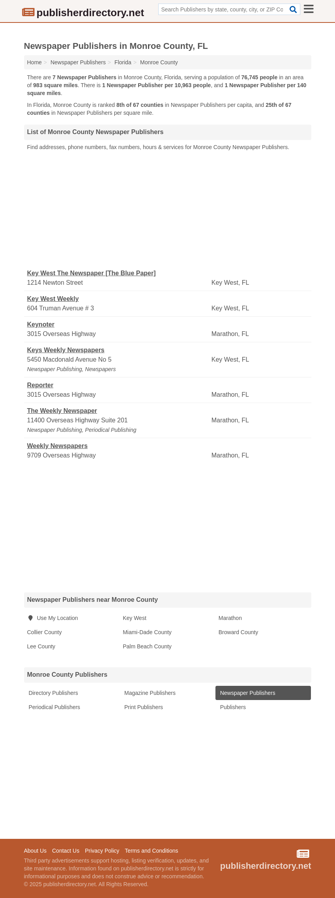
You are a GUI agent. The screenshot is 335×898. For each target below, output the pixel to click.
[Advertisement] (167, 210)
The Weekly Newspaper (62, 410)
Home (34, 62)
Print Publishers (143, 707)
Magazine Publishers (149, 693)
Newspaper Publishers (247, 693)
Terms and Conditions (151, 851)
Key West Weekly (53, 298)
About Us (35, 851)
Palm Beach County (147, 646)
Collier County (44, 632)
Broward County (238, 632)
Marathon (230, 618)
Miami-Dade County (147, 632)
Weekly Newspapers (57, 445)
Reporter (40, 385)
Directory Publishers (52, 693)
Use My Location (52, 618)
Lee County (41, 646)
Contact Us (65, 851)
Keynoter (40, 324)
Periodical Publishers (53, 707)
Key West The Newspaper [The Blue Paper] (91, 273)
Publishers (232, 707)
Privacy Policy (102, 851)
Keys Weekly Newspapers (66, 350)
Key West (134, 618)
